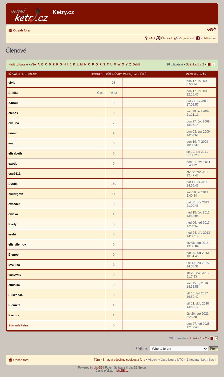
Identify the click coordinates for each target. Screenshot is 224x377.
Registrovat (186, 38)
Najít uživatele (18, 64)
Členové (166, 38)
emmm (13, 133)
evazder (14, 204)
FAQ (152, 38)
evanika (14, 264)
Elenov (13, 254)
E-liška (13, 92)
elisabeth (15, 153)
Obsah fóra (21, 30)
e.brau (13, 103)
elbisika (14, 285)
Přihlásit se (208, 38)
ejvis (11, 82)
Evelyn (13, 224)
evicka (13, 214)
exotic (12, 163)
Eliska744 (15, 295)
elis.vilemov (17, 244)
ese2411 (14, 173)
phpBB (98, 367)
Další (136, 64)
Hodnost (98, 74)
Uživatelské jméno (22, 74)
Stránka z (195, 64)
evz (11, 143)
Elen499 (14, 305)
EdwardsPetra (18, 325)
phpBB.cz (123, 370)
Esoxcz (13, 315)
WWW (127, 74)
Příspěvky (114, 74)
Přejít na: (141, 348)
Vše (33, 64)
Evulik (12, 183)
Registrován (196, 74)
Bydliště (139, 74)
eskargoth (15, 194)
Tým (97, 359)
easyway (14, 274)
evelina (13, 123)
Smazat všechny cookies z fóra (123, 359)
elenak (13, 113)
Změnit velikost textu (211, 29)
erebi (12, 234)
